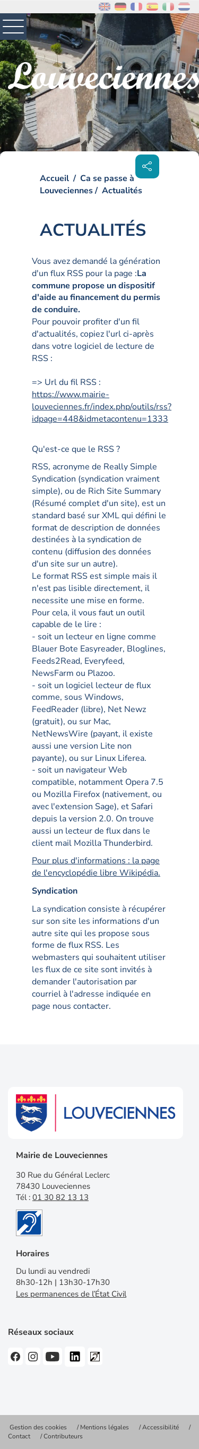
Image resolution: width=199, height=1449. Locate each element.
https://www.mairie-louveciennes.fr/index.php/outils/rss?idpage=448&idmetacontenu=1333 (101, 407)
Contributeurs (63, 1436)
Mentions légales (104, 1427)
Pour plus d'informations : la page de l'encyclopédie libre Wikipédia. (96, 867)
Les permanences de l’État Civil (71, 1294)
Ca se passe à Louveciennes (87, 184)
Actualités (122, 190)
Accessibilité (160, 1427)
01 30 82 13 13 (60, 1197)
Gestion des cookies (38, 1427)
